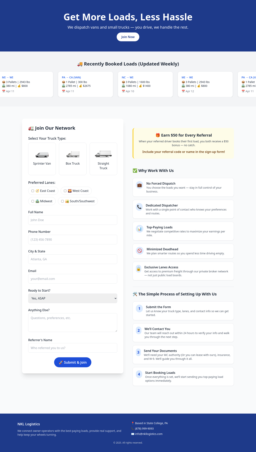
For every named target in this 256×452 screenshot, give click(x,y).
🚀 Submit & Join (73, 362)
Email (32, 271)
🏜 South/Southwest (78, 201)
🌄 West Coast (76, 191)
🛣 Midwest (41, 201)
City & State (36, 251)
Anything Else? (39, 310)
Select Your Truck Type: (47, 138)
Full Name (35, 212)
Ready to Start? (39, 290)
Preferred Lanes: (41, 182)
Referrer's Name (40, 340)
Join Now (128, 37)
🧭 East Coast (43, 191)
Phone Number (39, 232)
